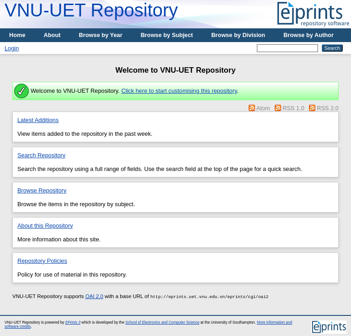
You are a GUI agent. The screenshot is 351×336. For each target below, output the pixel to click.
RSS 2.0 (328, 108)
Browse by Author (308, 35)
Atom (263, 108)
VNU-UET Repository (91, 10)
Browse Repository (41, 190)
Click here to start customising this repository (179, 90)
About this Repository (45, 225)
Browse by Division (238, 35)
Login (12, 48)
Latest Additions (37, 120)
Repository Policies (42, 260)
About (52, 35)
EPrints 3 (72, 322)
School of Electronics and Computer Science (162, 322)
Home (17, 35)
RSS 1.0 (293, 108)
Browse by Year (100, 35)
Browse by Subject (167, 35)
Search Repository (41, 155)
